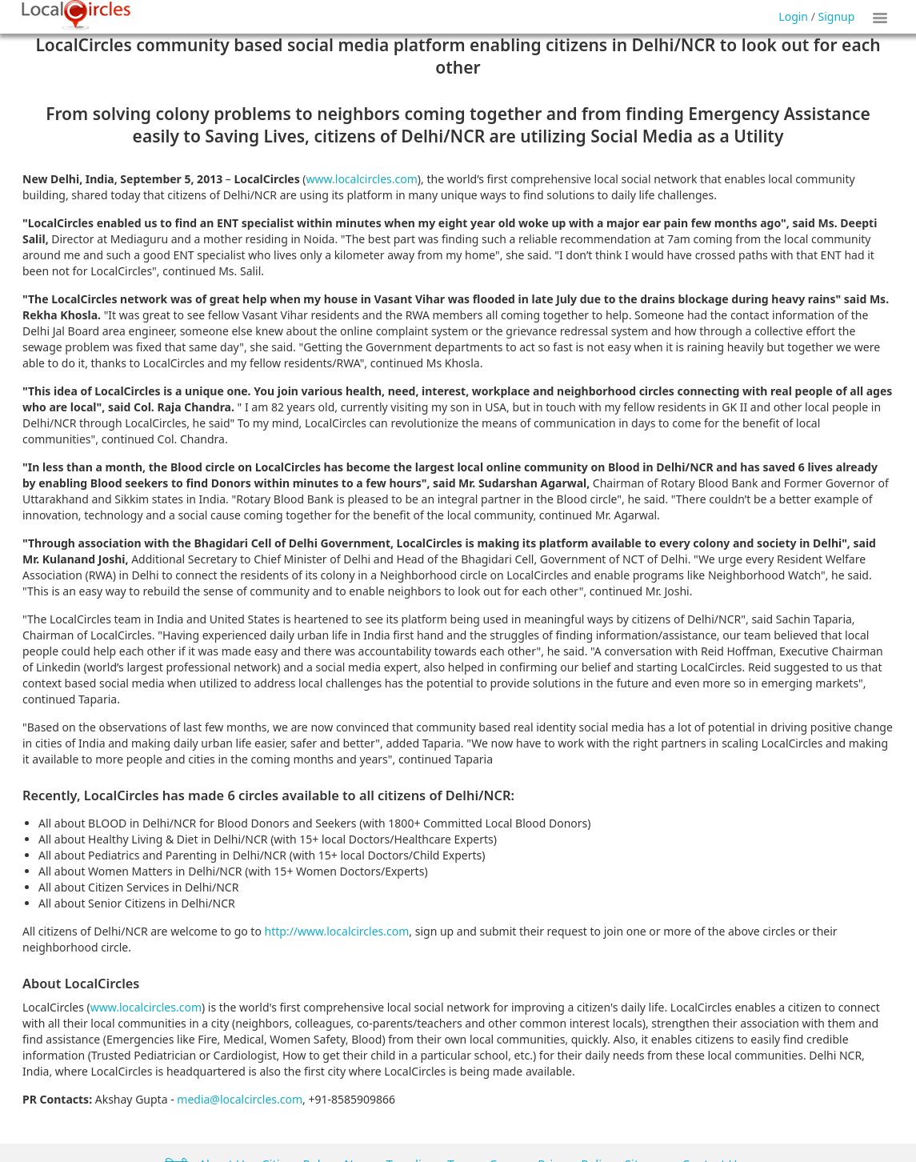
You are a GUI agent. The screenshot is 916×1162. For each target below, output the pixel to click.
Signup (836, 16)
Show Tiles (882, 16)
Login (793, 16)
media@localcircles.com (239, 1099)
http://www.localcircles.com (337, 931)
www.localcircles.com (362, 178)
